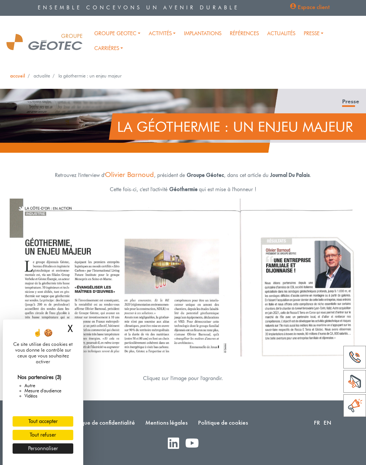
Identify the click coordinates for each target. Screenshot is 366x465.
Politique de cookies (223, 422)
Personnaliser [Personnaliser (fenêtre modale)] (43, 448)
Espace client (314, 7)
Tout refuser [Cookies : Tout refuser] (43, 435)
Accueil (17, 75)
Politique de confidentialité (101, 422)
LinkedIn (176, 443)
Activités (160, 33)
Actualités (281, 33)
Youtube (194, 443)
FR (317, 422)
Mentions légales (166, 422)
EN (327, 422)
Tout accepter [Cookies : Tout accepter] (43, 421)
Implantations (202, 33)
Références (244, 33)
